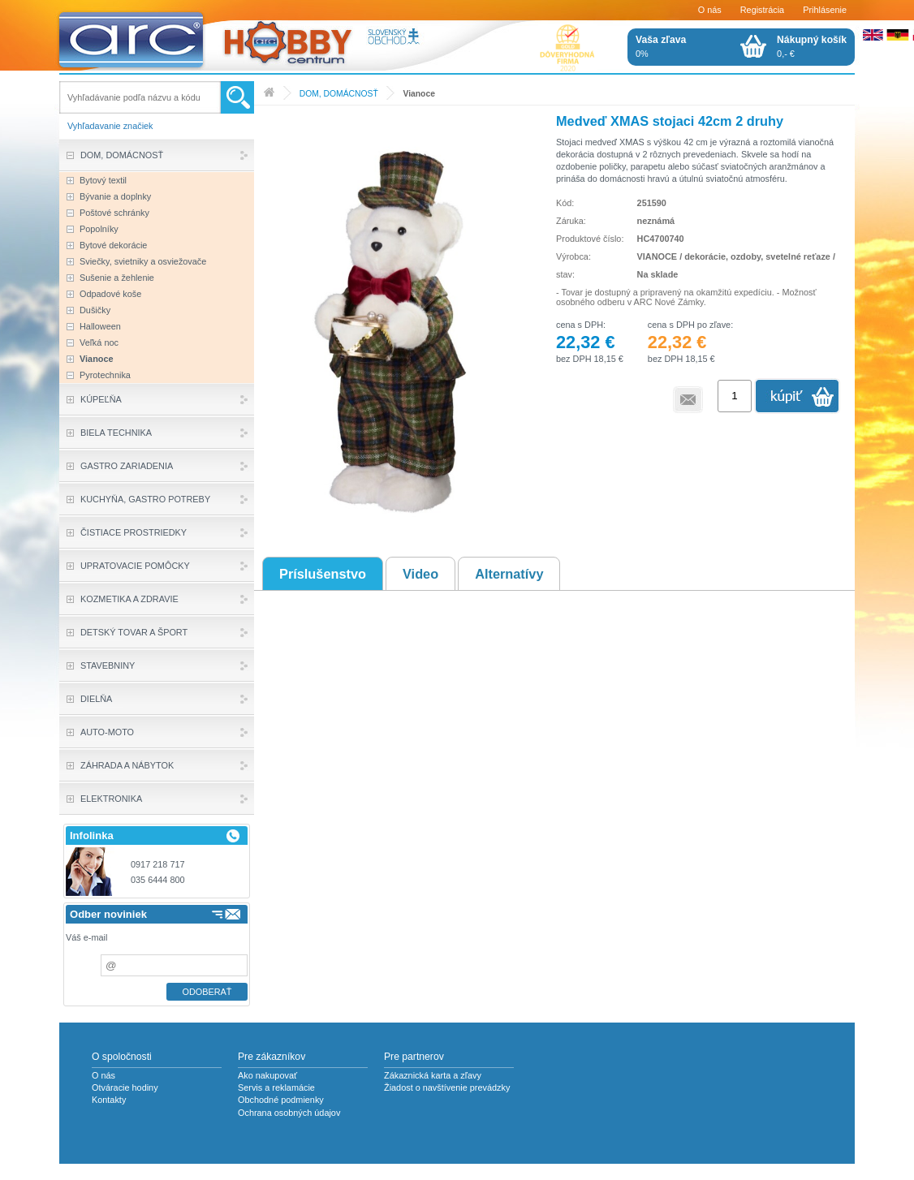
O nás (710, 10)
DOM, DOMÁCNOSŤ (339, 93)
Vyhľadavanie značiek (110, 126)
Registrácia (762, 10)
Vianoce (418, 93)
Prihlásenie (825, 10)
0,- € (812, 46)
